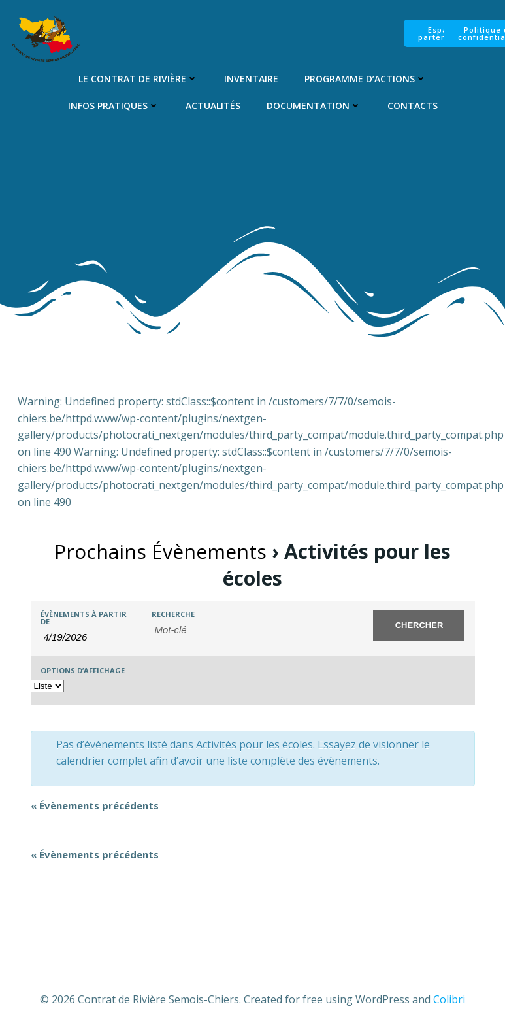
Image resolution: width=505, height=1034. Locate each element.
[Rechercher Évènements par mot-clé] (216, 630)
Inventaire (251, 79)
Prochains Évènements (160, 551)
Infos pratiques (113, 105)
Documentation (314, 105)
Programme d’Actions (365, 79)
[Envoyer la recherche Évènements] (418, 625)
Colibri (449, 999)
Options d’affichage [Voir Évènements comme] (83, 670)
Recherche (173, 614)
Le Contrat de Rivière (138, 79)
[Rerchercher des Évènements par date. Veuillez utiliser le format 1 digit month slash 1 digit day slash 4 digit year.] (86, 637)
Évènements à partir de (84, 617)
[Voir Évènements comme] (47, 686)
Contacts (412, 105)
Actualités (213, 105)
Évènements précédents (95, 805)
